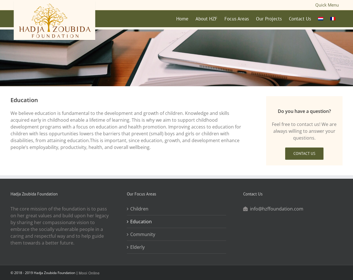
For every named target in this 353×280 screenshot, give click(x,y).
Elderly (137, 245)
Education (141, 219)
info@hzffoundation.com (276, 207)
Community (142, 232)
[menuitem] (320, 18)
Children (139, 207)
